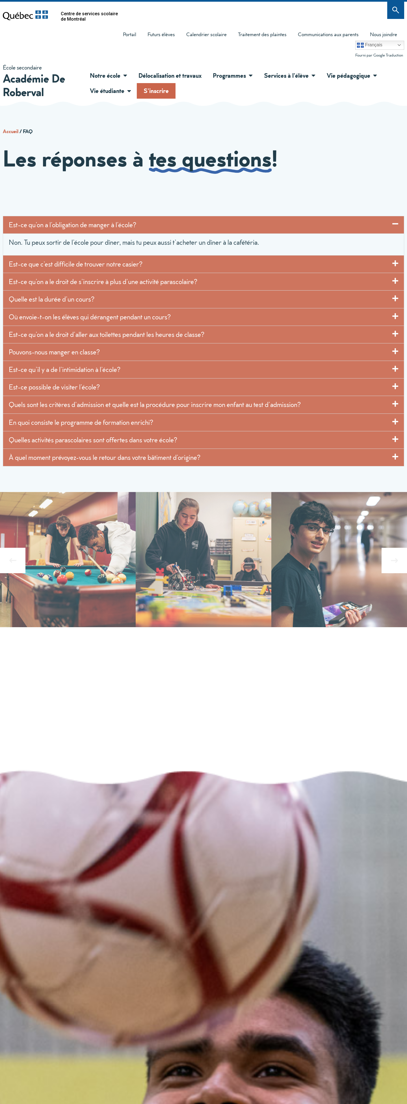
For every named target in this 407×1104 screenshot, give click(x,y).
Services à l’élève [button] (289, 75)
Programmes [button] (233, 75)
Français (369, 45)
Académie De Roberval (34, 85)
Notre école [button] (108, 75)
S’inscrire (156, 90)
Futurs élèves (161, 34)
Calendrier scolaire (206, 34)
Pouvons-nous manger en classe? (54, 352)
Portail (129, 34)
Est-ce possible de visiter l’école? (54, 387)
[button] (123, 75)
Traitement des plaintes (259, 35)
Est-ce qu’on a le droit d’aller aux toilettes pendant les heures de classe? (106, 334)
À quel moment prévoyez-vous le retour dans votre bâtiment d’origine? (104, 457)
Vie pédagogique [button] (352, 75)
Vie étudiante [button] (110, 91)
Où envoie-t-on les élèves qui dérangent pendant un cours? (90, 317)
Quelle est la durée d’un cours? (51, 299)
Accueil (10, 131)
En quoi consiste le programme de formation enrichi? (81, 422)
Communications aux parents (328, 34)
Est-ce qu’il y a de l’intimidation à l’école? (64, 369)
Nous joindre (383, 34)
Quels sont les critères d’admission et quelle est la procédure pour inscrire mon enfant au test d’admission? (155, 404)
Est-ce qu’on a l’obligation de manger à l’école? (73, 225)
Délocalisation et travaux (170, 75)
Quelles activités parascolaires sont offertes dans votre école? (93, 440)
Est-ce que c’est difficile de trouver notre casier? (75, 264)
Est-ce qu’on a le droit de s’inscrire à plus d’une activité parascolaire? (104, 281)
